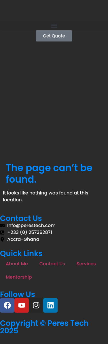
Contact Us (52, 263)
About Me (17, 263)
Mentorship (19, 277)
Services (86, 263)
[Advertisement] (54, 105)
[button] (54, 25)
